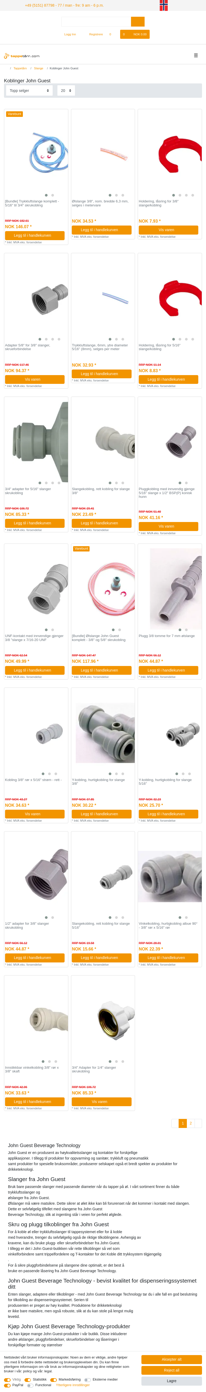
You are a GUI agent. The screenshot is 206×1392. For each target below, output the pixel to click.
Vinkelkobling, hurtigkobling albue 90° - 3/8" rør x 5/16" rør (168, 925)
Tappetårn (20, 67)
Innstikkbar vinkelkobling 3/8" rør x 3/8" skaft (32, 1069)
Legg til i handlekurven (37, 234)
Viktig (16, 1379)
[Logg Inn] (68, 33)
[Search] (138, 21)
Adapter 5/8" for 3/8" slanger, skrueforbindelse (27, 346)
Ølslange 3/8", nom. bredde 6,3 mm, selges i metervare (100, 202)
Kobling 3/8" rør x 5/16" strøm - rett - (33, 779)
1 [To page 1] (183, 1122)
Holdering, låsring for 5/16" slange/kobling (159, 346)
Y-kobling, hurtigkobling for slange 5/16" (165, 781)
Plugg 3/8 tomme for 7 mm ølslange (167, 635)
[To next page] (198, 1122)
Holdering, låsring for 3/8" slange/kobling (159, 202)
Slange (38, 67)
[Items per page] (66, 89)
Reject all (171, 1370)
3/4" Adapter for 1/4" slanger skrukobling (94, 1069)
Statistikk (40, 1379)
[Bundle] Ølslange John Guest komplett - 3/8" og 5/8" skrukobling (98, 637)
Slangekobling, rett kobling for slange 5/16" (101, 925)
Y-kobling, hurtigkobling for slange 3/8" (98, 781)
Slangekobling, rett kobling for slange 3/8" (101, 490)
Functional (43, 1385)
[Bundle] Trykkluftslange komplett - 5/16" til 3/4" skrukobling (32, 202)
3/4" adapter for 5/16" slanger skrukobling (28, 490)
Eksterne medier (105, 1379)
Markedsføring (70, 1379)
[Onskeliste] (113, 33)
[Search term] (96, 21)
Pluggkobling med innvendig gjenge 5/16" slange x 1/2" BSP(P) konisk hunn (167, 492)
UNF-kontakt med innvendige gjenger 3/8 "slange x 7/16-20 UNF (34, 637)
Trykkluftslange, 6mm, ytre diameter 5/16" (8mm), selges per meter (100, 346)
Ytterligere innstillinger (73, 1385)
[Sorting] (29, 89)
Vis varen (176, 229)
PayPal (17, 1385)
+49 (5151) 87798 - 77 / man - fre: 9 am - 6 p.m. (57, 5)
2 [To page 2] (191, 1122)
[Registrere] (93, 33)
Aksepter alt (172, 1359)
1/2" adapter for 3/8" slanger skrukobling (27, 925)
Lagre (171, 1381)
